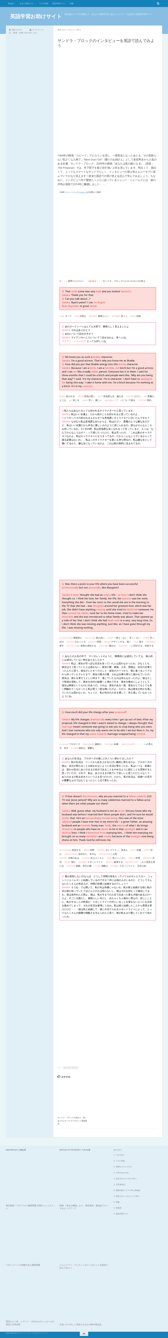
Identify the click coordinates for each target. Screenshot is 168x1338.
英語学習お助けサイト (36, 16)
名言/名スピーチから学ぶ (126, 1178)
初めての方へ (17, 30)
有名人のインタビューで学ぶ (70, 29)
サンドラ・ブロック (71, 1067)
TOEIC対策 (43, 3)
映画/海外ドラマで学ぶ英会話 (128, 1190)
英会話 (11, 3)
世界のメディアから (124, 1166)
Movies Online (71, 192)
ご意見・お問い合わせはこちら (24, 33)
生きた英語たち (26, 3)
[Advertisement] (107, 217)
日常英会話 (120, 1184)
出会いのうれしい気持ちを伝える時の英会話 (80, 1324)
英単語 (118, 1207)
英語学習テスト (59, 3)
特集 (72, 3)
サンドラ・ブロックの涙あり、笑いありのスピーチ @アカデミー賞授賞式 (72, 1120)
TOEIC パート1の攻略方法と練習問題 (23, 1264)
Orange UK (85, 192)
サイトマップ (37, 30)
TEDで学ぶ (120, 1155)
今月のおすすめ (122, 1172)
